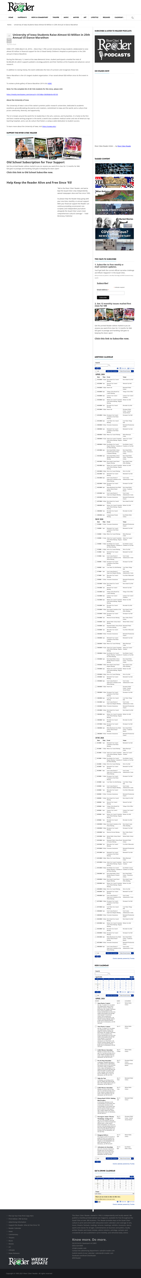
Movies (76, 17)
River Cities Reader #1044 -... (105, 146)
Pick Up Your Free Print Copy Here (21, 1216)
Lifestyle (94, 17)
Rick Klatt (12, 44)
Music (66, 17)
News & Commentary (39, 17)
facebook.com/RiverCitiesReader (84, 1255)
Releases (106, 17)
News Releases (14, 1253)
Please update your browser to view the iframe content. (114, 364)
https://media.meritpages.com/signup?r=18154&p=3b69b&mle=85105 (32, 94)
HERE (50, 83)
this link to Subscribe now (114, 338)
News (11, 1231)
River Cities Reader (124, 146)
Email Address (103, 290)
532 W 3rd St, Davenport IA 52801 (84, 1243)
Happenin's (22, 17)
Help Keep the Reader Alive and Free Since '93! (39, 182)
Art (85, 17)
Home (10, 17)
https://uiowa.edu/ (49, 126)
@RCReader (76, 1258)
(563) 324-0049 (77, 1246)
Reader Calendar (15, 1228)
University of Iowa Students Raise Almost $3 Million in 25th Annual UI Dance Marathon (51, 36)
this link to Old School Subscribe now (32, 172)
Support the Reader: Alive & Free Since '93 (24, 1225)
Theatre (56, 17)
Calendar (119, 17)
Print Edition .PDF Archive (18, 1219)
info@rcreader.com (79, 1248)
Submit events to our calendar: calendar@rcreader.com (92, 1253)
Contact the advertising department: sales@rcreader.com (93, 1251)
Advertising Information (17, 1222)
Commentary (13, 1234)
